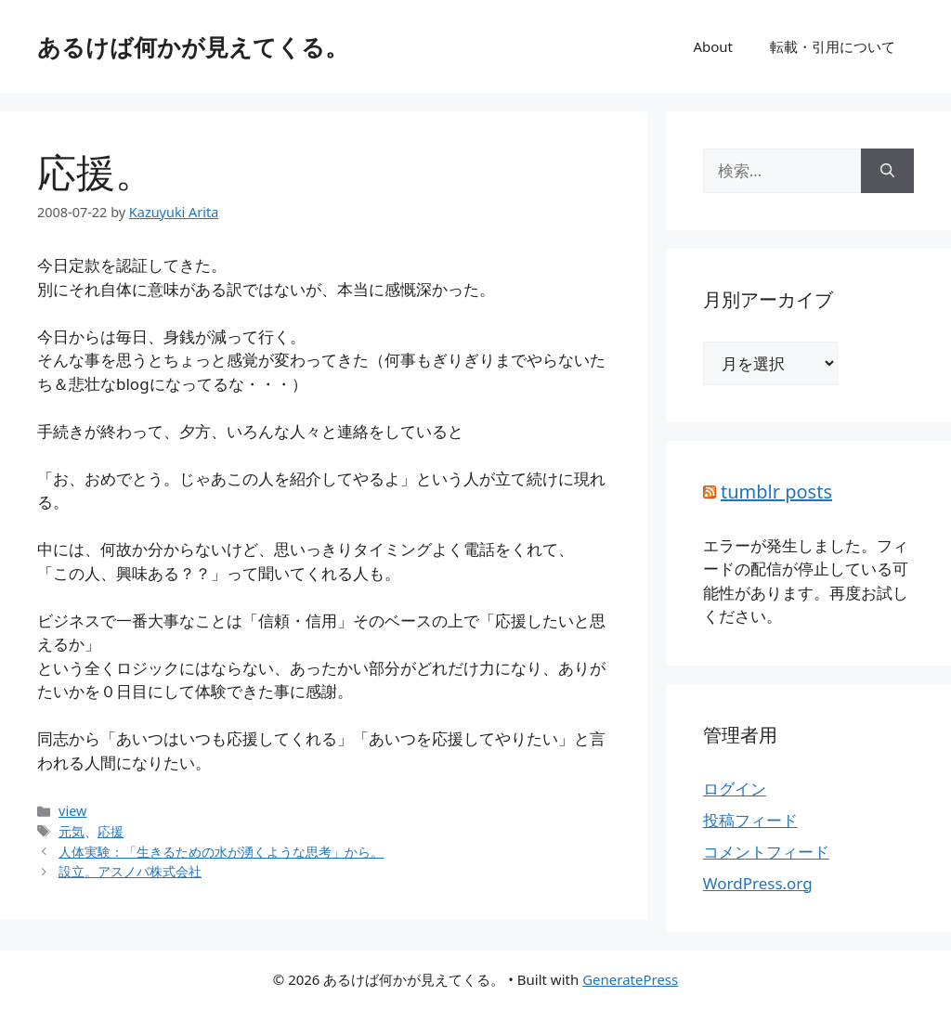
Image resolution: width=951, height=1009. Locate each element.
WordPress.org (758, 883)
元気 (72, 831)
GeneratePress (630, 979)
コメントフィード (766, 851)
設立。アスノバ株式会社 (130, 871)
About (713, 46)
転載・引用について (832, 46)
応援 (111, 831)
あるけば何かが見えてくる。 (192, 46)
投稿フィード (750, 820)
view (72, 811)
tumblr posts (776, 491)
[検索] (887, 171)
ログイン (734, 788)
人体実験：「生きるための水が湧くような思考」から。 (221, 851)
